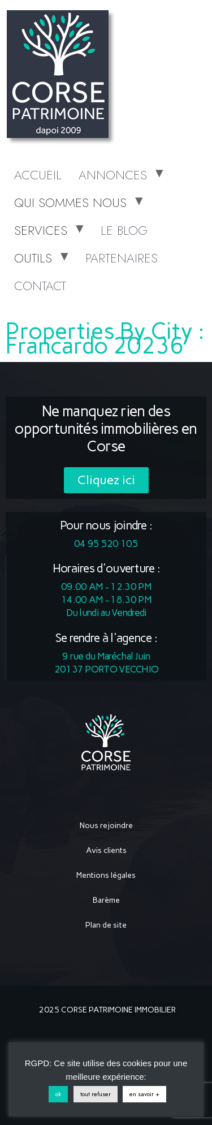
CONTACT (40, 286)
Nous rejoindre (106, 825)
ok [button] (58, 1093)
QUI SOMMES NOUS (70, 202)
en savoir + (144, 1093)
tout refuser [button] (95, 1093)
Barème (106, 900)
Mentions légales (106, 875)
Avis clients (106, 850)
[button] (106, 480)
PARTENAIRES (121, 258)
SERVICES (40, 230)
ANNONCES (113, 175)
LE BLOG (124, 230)
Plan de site (106, 925)
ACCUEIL (38, 175)
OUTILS (33, 258)
